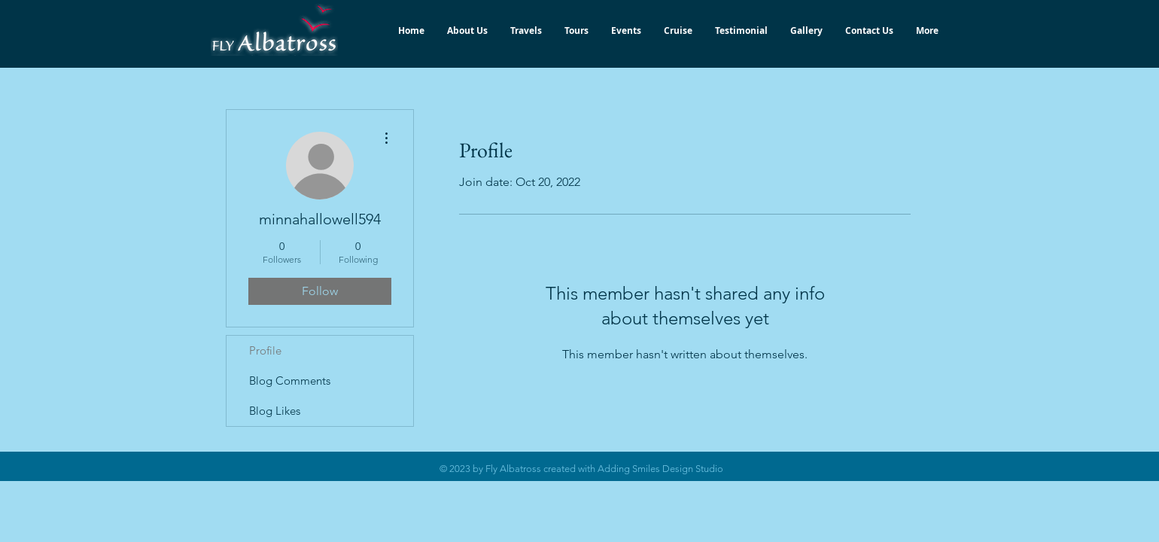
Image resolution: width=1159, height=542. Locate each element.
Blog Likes (274, 410)
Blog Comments (289, 380)
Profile (265, 350)
